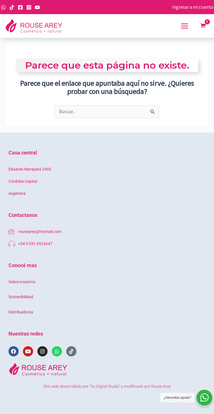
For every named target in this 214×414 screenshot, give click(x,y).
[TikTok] (11, 7)
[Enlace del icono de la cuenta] (192, 7)
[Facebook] (20, 7)
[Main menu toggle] (184, 26)
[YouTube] (37, 7)
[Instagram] (28, 7)
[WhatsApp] (3, 7)
